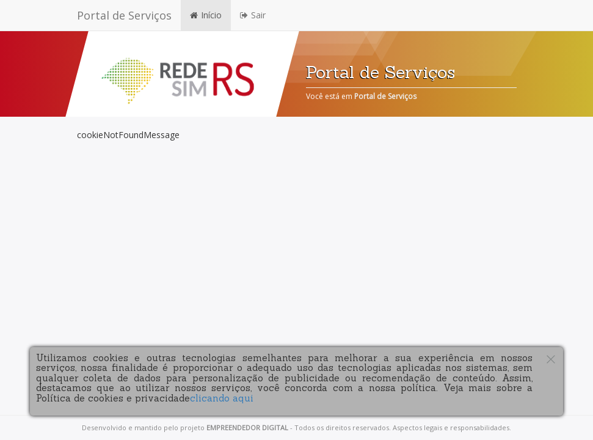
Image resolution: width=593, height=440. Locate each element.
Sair (253, 15)
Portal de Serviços (124, 15)
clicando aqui (221, 398)
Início (206, 15)
